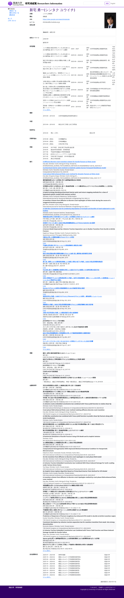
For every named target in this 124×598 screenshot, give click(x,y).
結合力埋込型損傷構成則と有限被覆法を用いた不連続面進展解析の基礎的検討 (66, 333)
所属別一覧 (12, 11)
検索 (107, 3)
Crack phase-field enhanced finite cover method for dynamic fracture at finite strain (71, 174)
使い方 (10, 18)
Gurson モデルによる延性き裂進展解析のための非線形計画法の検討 (64, 288)
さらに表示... (47, 110)
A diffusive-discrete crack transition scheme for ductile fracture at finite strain (69, 162)
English (113, 3)
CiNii (44, 243)
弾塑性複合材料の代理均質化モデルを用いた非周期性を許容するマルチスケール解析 (68, 217)
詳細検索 (12, 15)
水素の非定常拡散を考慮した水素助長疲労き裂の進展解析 (60, 313)
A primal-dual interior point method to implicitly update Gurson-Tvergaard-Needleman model (74, 168)
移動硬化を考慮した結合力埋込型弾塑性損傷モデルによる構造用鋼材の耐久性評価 (68, 304)
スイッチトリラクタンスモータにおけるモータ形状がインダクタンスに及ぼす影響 (68, 341)
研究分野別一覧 (14, 13)
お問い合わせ (12, 20)
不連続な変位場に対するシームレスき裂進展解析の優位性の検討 (62, 245)
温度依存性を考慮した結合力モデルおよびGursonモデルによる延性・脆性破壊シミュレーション (72, 296)
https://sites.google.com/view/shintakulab (56, 19)
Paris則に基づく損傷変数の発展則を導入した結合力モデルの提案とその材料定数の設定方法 (71, 270)
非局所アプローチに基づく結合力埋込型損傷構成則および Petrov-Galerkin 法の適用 (69, 223)
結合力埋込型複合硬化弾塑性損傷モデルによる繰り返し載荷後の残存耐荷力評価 (67, 253)
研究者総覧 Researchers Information (43, 3)
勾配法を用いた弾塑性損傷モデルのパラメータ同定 (58, 237)
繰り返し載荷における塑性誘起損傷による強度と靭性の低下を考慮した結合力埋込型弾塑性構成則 (73, 262)
